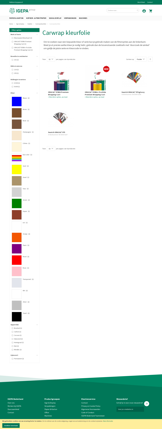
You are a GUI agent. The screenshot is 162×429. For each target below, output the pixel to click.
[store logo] (22, 11)
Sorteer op (130, 59)
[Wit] (23, 290)
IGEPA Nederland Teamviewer (93, 416)
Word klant (141, 2)
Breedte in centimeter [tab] (19, 56)
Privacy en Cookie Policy (90, 406)
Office (46, 412)
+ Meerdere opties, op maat (57, 97)
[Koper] (23, 211)
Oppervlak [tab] (15, 325)
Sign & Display (50, 403)
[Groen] (23, 200)
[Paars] (23, 245)
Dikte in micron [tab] (16, 66)
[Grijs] (23, 188)
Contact (150, 2)
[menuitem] (16, 18)
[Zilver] (23, 301)
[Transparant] (23, 279)
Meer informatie (108, 421)
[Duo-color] (23, 154)
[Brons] (23, 109)
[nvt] (23, 222)
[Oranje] (23, 233)
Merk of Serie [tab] (16, 34)
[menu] (81, 18)
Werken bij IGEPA (14, 406)
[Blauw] (23, 98)
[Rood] (23, 256)
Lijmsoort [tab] (14, 355)
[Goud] (23, 177)
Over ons (11, 403)
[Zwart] (23, 313)
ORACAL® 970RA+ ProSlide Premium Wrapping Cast (95, 93)
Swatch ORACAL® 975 (56, 132)
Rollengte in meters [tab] (18, 79)
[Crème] (23, 143)
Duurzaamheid (13, 409)
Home (11, 24)
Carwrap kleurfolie (40, 24)
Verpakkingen (49, 406)
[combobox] (123, 10)
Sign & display (20, 24)
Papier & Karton (50, 409)
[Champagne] (23, 132)
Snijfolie (30, 24)
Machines (48, 416)
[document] (81, 424)
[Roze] (23, 267)
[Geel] (23, 166)
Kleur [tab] (13, 93)
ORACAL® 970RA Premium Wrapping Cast (58, 93)
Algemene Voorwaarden (90, 409)
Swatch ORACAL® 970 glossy (133, 92)
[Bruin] (23, 120)
